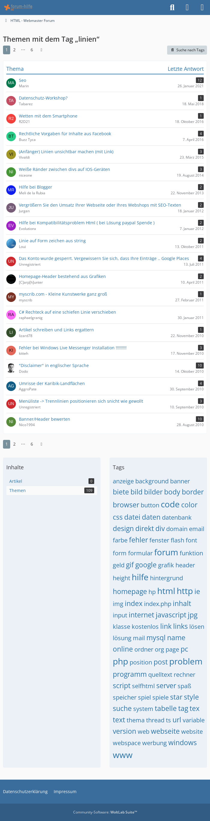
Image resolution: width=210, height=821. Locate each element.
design (123, 528)
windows (182, 742)
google (146, 564)
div (160, 528)
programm (130, 674)
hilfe (140, 577)
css (118, 517)
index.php (157, 604)
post (161, 662)
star (176, 697)
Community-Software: (105, 812)
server (166, 685)
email (196, 529)
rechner (184, 674)
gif (130, 564)
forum (166, 552)
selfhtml (143, 686)
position (141, 662)
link (166, 626)
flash (177, 540)
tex (195, 708)
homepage (130, 591)
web (143, 731)
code (170, 504)
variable (194, 720)
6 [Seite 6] (32, 49)
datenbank (177, 517)
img (118, 604)
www (123, 754)
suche (122, 708)
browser (126, 504)
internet (141, 614)
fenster (159, 540)
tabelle (166, 708)
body (172, 492)
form (120, 553)
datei (132, 517)
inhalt (182, 603)
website (192, 731)
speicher (124, 697)
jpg (192, 614)
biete (121, 492)
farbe (120, 540)
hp (152, 592)
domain (177, 529)
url (176, 719)
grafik (166, 565)
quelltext (160, 674)
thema (136, 720)
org (159, 649)
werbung (154, 743)
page (172, 649)
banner (180, 481)
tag (183, 708)
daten (151, 517)
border (193, 492)
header (185, 565)
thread (155, 720)
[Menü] (202, 7)
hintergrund (166, 578)
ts (168, 720)
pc (184, 649)
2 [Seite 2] (14, 49)
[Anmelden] (187, 7)
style (191, 697)
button (150, 505)
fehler (138, 540)
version (124, 731)
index (133, 603)
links (180, 626)
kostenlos (145, 626)
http (185, 590)
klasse (121, 626)
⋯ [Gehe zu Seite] (23, 49)
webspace (127, 743)
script (121, 685)
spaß (184, 686)
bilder (153, 492)
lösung (122, 638)
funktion (191, 553)
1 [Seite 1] (6, 49)
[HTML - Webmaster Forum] (18, 7)
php (120, 661)
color (189, 504)
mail (139, 638)
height (121, 578)
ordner (143, 649)
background (152, 481)
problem (185, 661)
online (123, 649)
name (176, 637)
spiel (144, 697)
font (191, 540)
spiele (160, 697)
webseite (165, 731)
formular (140, 553)
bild (136, 492)
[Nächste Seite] (41, 50)
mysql (156, 637)
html (166, 590)
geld (118, 565)
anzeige (123, 481)
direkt (144, 528)
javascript (171, 614)
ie (197, 591)
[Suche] (172, 7)
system (143, 709)
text (119, 719)
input (120, 615)
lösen (196, 626)
